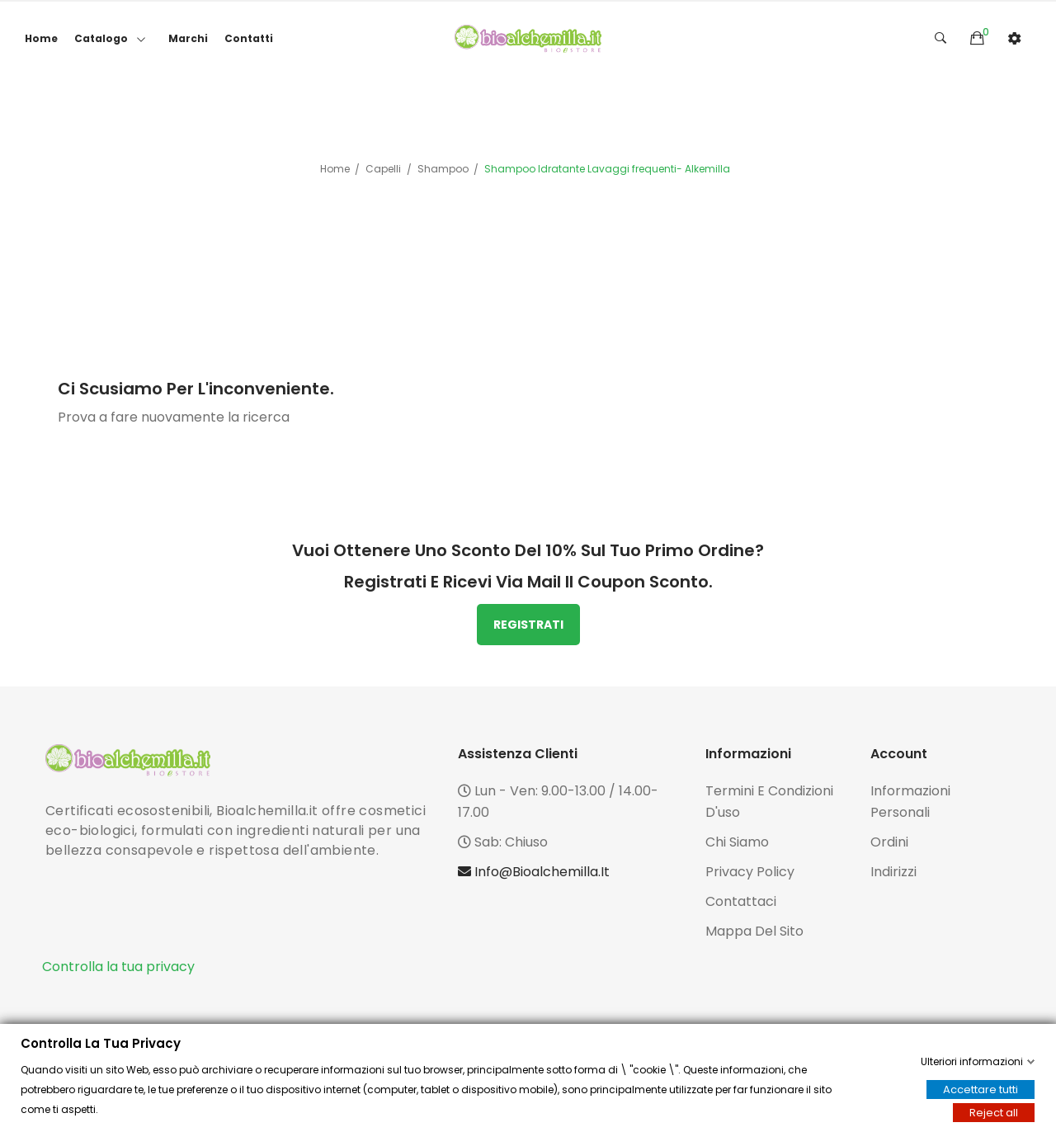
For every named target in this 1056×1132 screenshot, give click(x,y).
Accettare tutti (980, 1089)
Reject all (993, 1112)
